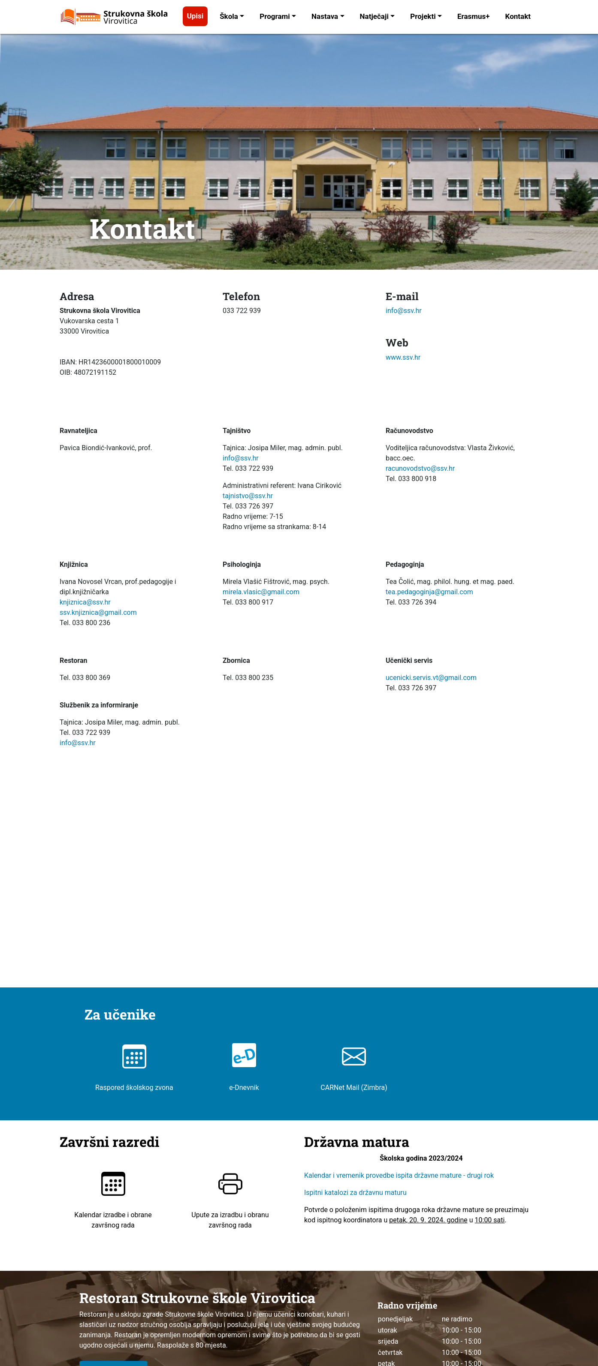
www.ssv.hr (403, 357)
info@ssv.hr (404, 311)
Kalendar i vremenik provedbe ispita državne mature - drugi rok (399, 1175)
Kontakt (518, 16)
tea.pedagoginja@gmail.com (429, 592)
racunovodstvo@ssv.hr (420, 468)
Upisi (195, 16)
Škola (229, 16)
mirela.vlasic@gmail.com (261, 592)
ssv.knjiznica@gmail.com (98, 612)
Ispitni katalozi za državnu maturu (355, 1192)
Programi (275, 16)
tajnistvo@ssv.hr (248, 496)
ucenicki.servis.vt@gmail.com (431, 678)
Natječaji (374, 16)
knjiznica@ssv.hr (85, 602)
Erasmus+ (473, 16)
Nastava (324, 16)
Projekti (422, 16)
